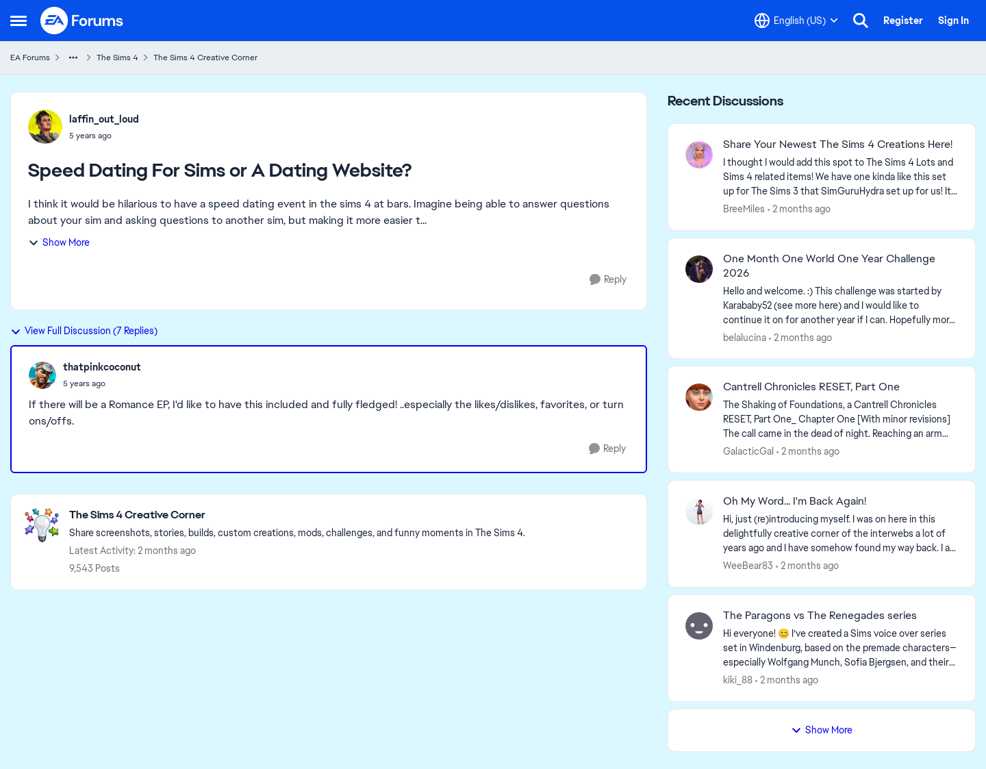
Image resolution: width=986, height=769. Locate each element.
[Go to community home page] (82, 20)
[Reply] (608, 279)
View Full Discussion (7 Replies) (83, 331)
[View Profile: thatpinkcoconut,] (42, 375)
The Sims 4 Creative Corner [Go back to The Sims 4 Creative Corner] (205, 57)
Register (903, 20)
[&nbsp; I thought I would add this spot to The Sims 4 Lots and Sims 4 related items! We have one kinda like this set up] (840, 177)
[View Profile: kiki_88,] (699, 626)
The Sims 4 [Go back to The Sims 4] (117, 57)
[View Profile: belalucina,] (699, 269)
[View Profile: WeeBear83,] (699, 511)
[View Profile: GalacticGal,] (699, 397)
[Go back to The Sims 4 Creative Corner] (297, 515)
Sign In (953, 20)
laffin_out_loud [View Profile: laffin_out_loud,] (104, 119)
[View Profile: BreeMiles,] (699, 154)
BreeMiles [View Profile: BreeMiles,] (744, 209)
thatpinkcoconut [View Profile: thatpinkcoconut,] (102, 367)
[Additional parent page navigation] (73, 57)
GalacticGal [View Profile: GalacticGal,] (748, 451)
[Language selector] (796, 20)
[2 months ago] (799, 209)
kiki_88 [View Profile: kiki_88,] (738, 680)
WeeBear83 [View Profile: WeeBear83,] (748, 565)
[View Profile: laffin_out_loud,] (45, 127)
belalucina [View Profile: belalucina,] (744, 337)
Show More (59, 242)
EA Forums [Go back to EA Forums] (30, 57)
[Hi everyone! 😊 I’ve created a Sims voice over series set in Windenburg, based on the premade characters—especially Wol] (840, 648)
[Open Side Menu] (18, 20)
